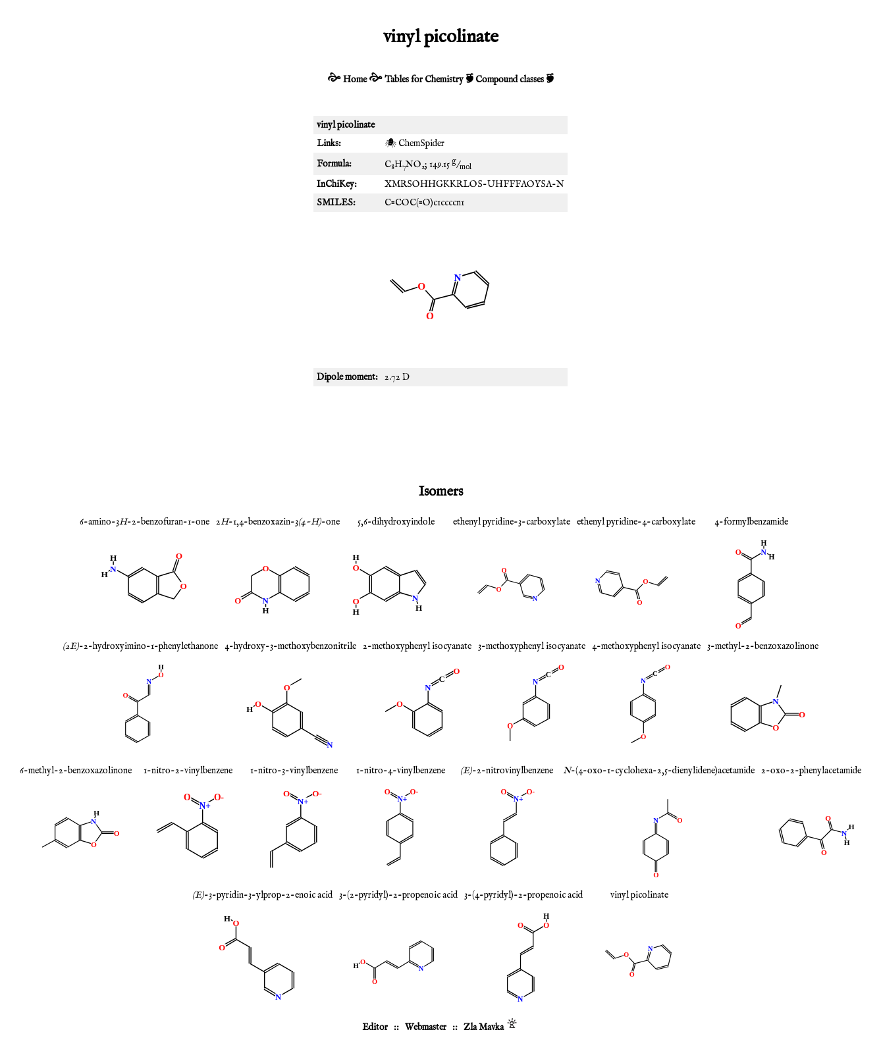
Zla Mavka (484, 1027)
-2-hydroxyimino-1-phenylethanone (140, 646)
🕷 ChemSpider (414, 143)
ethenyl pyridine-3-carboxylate (511, 522)
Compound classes (509, 80)
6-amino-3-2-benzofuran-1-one (144, 522)
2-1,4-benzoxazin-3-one (278, 522)
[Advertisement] (440, 432)
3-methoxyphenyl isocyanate (531, 646)
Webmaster (425, 1027)
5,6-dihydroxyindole (396, 522)
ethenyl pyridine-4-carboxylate (636, 522)
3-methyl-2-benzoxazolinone (762, 646)
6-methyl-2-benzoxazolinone (76, 771)
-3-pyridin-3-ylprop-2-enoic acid (262, 895)
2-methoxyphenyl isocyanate (417, 646)
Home (355, 80)
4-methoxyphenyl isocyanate (646, 646)
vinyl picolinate (639, 895)
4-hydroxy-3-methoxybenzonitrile (290, 646)
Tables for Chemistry (424, 80)
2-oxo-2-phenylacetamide (811, 771)
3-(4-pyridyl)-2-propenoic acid (523, 895)
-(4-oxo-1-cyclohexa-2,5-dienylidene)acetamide (659, 771)
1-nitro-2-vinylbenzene (188, 771)
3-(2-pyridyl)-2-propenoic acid (398, 895)
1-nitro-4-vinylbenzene (400, 771)
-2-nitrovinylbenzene (506, 771)
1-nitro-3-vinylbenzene (294, 771)
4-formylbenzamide (751, 522)
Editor (375, 1027)
